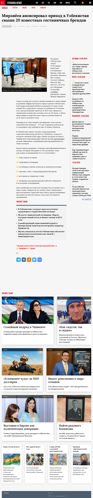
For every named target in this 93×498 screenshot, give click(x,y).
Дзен (32, 248)
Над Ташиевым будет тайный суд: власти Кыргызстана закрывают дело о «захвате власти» (80, 154)
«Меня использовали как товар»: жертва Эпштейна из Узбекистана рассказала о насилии (80, 68)
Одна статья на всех (11, 447)
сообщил (54, 92)
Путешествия (43, 26)
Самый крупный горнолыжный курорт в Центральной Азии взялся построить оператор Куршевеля (40, 225)
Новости (5, 8)
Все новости (86, 199)
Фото (33, 8)
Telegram (22, 248)
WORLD (68, 3)
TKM (54, 3)
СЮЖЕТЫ (43, 8)
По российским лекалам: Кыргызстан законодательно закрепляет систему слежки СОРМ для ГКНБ (81, 191)
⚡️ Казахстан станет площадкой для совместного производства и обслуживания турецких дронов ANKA (81, 88)
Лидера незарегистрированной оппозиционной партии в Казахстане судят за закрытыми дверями (81, 140)
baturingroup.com (60, 496)
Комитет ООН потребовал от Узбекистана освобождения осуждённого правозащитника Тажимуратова (79, 105)
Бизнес (28, 26)
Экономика (35, 26)
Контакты (6, 492)
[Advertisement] (46, 43)
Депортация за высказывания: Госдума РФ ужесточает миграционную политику (81, 126)
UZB (61, 3)
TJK (49, 3)
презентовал (59, 139)
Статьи (15, 8)
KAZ (37, 3)
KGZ (43, 3)
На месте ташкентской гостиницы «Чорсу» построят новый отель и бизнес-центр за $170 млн (40, 217)
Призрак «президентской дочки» (80, 449)
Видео (24, 8)
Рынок (15, 26)
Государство (21, 26)
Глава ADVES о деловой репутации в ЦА (56, 449)
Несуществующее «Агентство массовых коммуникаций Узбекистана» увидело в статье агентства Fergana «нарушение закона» (81, 174)
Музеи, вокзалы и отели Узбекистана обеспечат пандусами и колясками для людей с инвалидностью (41, 234)
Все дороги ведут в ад (33, 448)
